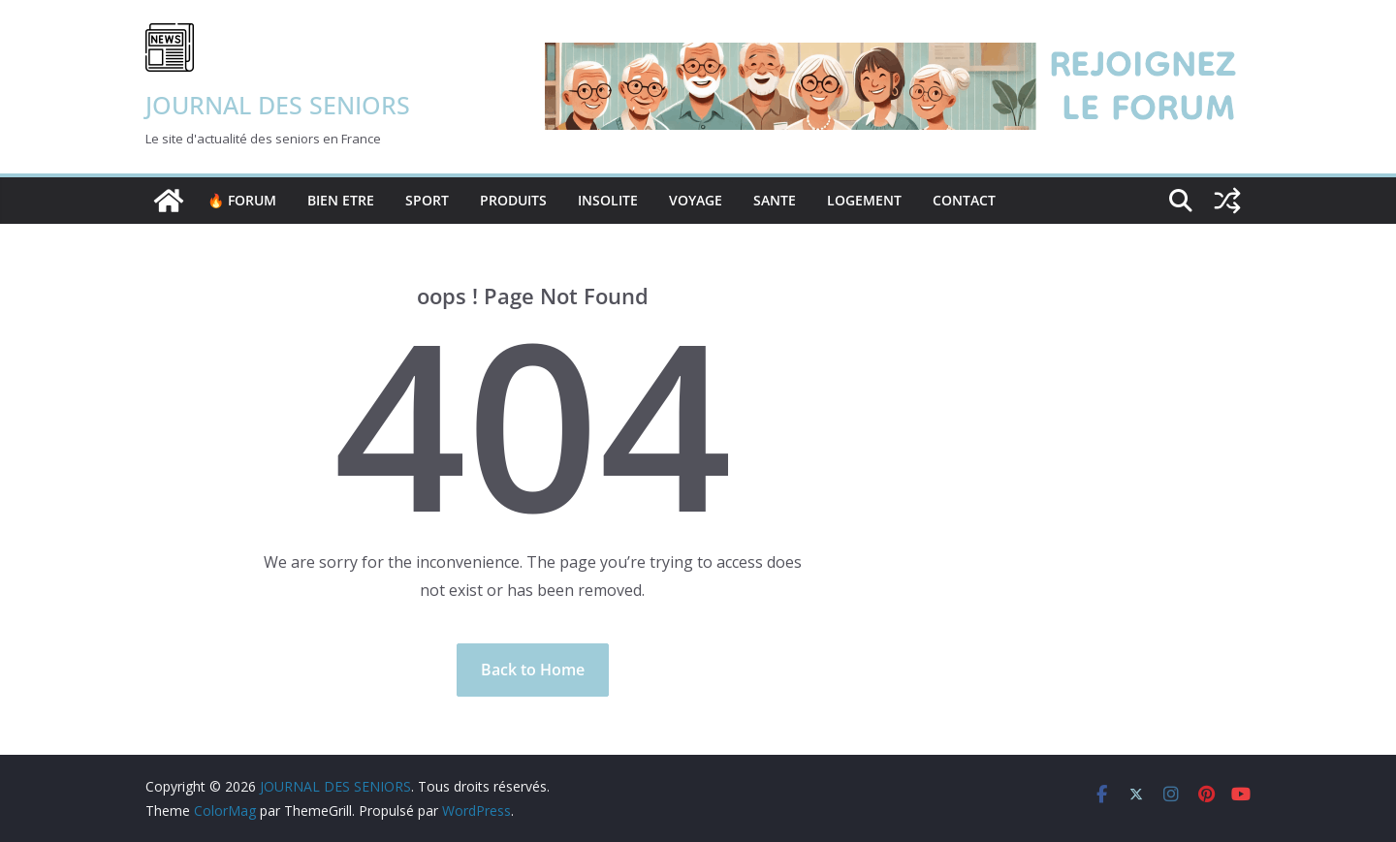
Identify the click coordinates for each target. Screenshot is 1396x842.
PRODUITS (513, 200)
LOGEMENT (864, 200)
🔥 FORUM (241, 200)
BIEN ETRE (340, 200)
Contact (964, 200)
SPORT (427, 200)
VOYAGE (695, 200)
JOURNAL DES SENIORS (277, 104)
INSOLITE (608, 200)
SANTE (774, 200)
